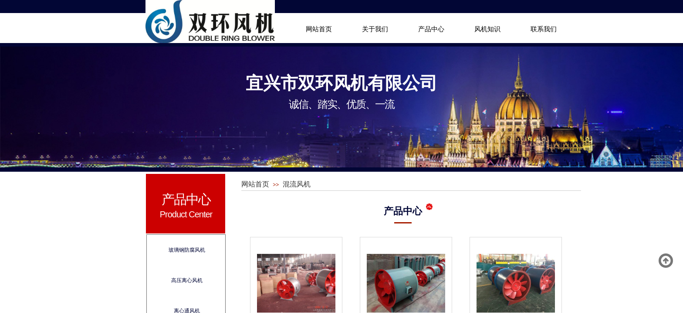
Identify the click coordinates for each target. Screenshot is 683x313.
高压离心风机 (187, 280)
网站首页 (319, 29)
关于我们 (375, 29)
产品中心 (431, 29)
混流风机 (297, 184)
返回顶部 (666, 261)
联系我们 (544, 29)
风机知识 (487, 29)
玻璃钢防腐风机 (187, 250)
